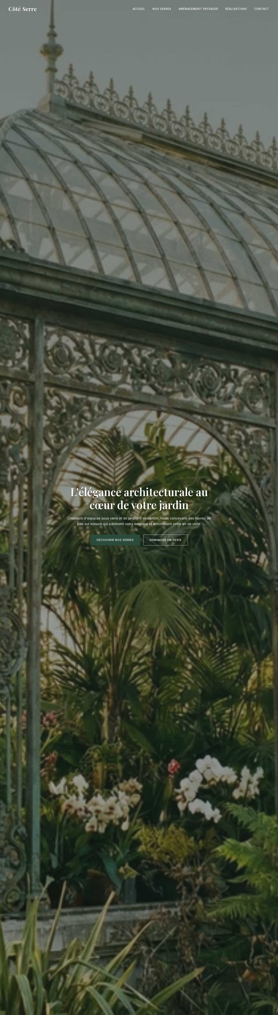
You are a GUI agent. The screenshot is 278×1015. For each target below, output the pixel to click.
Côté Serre (22, 8)
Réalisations (238, 8)
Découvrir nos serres (115, 540)
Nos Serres (165, 8)
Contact (262, 8)
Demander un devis (165, 540)
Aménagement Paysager (201, 8)
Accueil (144, 8)
